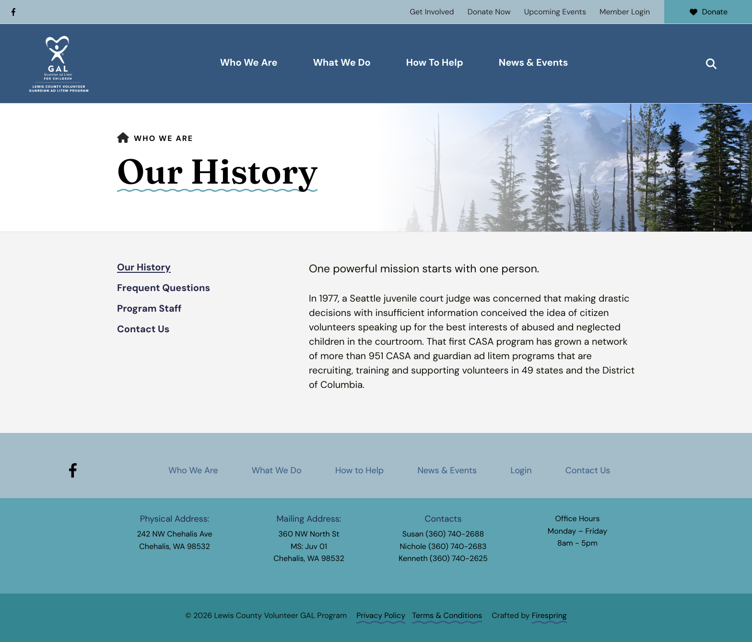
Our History (144, 267)
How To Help (434, 63)
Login (520, 470)
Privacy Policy (380, 615)
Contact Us (143, 329)
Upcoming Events (555, 12)
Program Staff (149, 309)
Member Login (624, 12)
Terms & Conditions (447, 615)
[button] (711, 64)
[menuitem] (249, 63)
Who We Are (249, 63)
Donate (708, 12)
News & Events (533, 63)
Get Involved (432, 12)
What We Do (342, 63)
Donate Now (489, 12)
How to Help (359, 470)
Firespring (549, 615)
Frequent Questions (163, 288)
